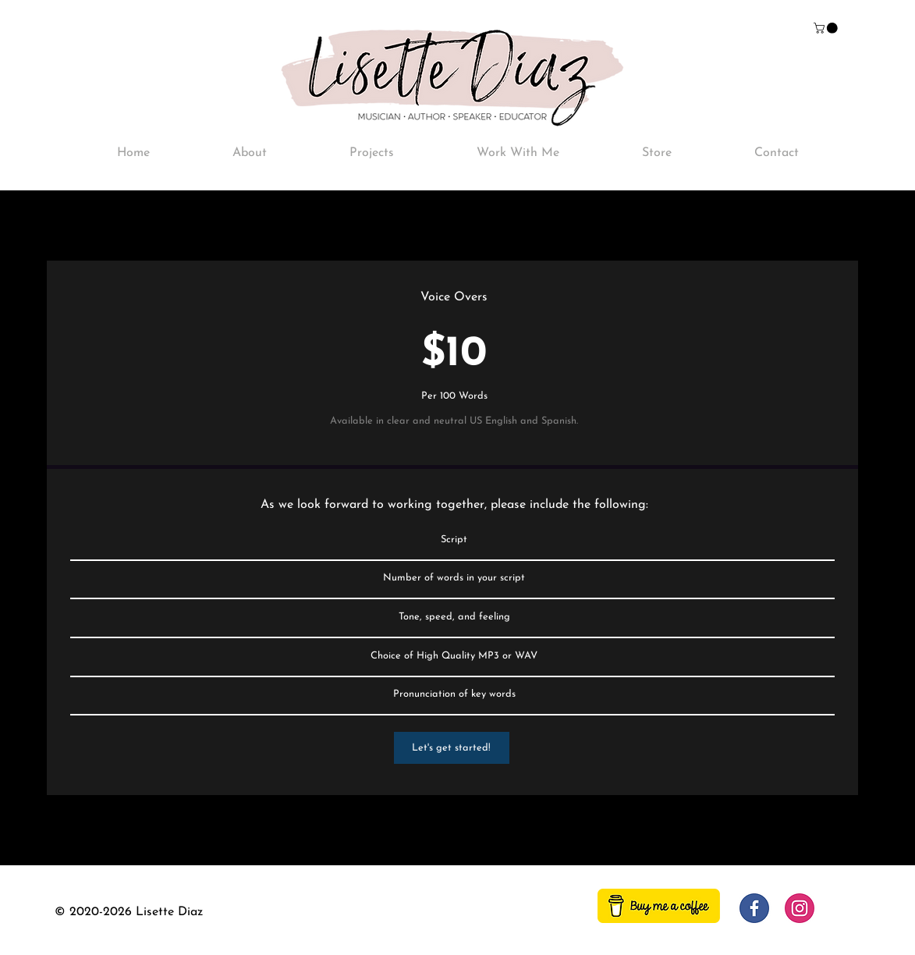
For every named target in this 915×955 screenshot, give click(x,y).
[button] (827, 28)
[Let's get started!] (451, 748)
